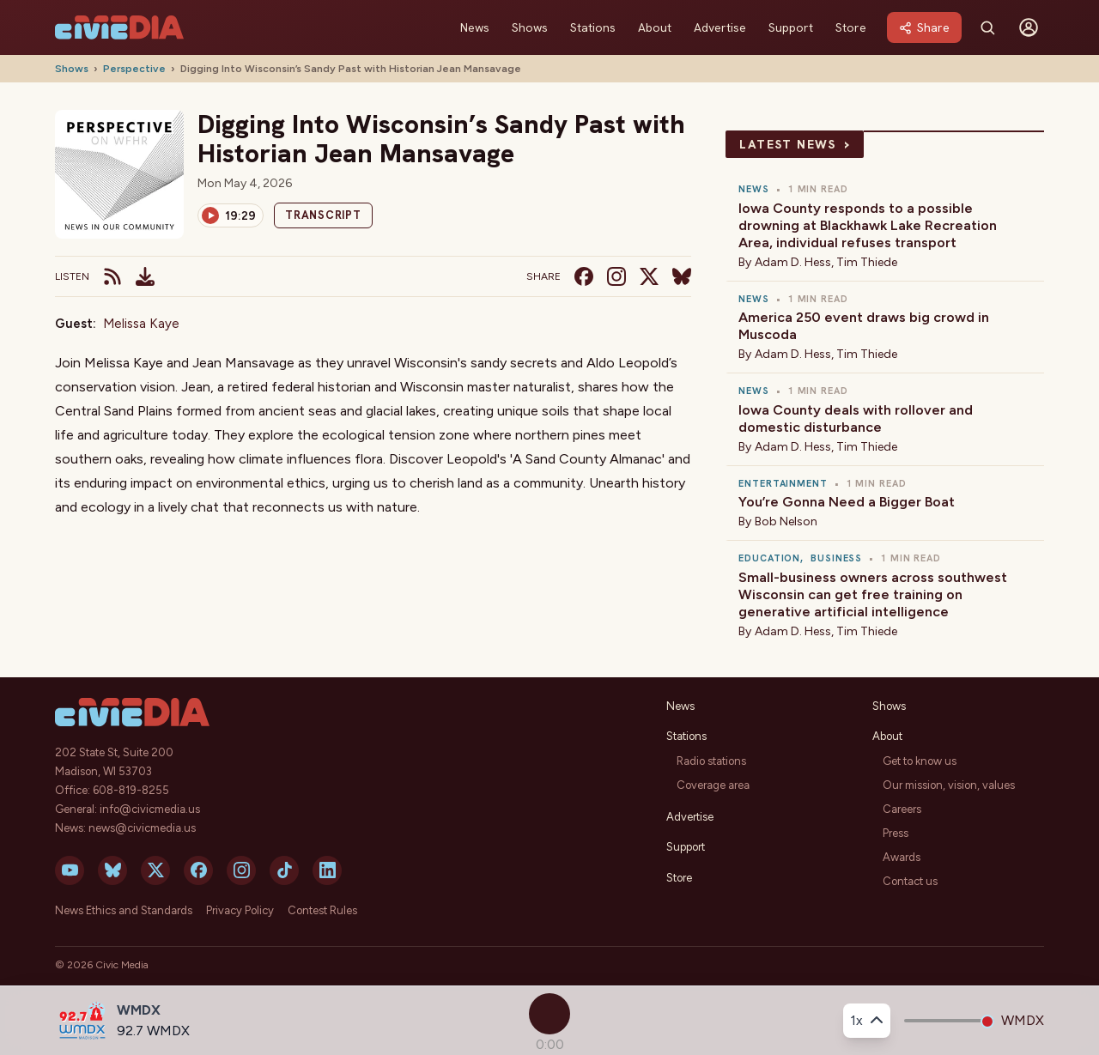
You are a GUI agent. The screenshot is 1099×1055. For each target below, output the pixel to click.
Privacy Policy (240, 910)
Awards (901, 857)
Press (895, 833)
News (474, 27)
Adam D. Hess (793, 262)
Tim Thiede (866, 262)
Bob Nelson (786, 521)
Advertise (720, 27)
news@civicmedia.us (142, 828)
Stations (593, 27)
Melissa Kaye (141, 323)
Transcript (323, 215)
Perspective (134, 69)
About (654, 27)
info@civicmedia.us (150, 809)
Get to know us (919, 761)
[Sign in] (1028, 27)
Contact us (910, 881)
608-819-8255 (131, 790)
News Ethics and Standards (123, 910)
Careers (902, 809)
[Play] (230, 215)
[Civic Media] (119, 27)
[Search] (987, 27)
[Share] (924, 27)
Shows (530, 27)
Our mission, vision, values (949, 785)
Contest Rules (322, 910)
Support (790, 27)
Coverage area (713, 785)
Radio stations (711, 761)
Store (850, 27)
